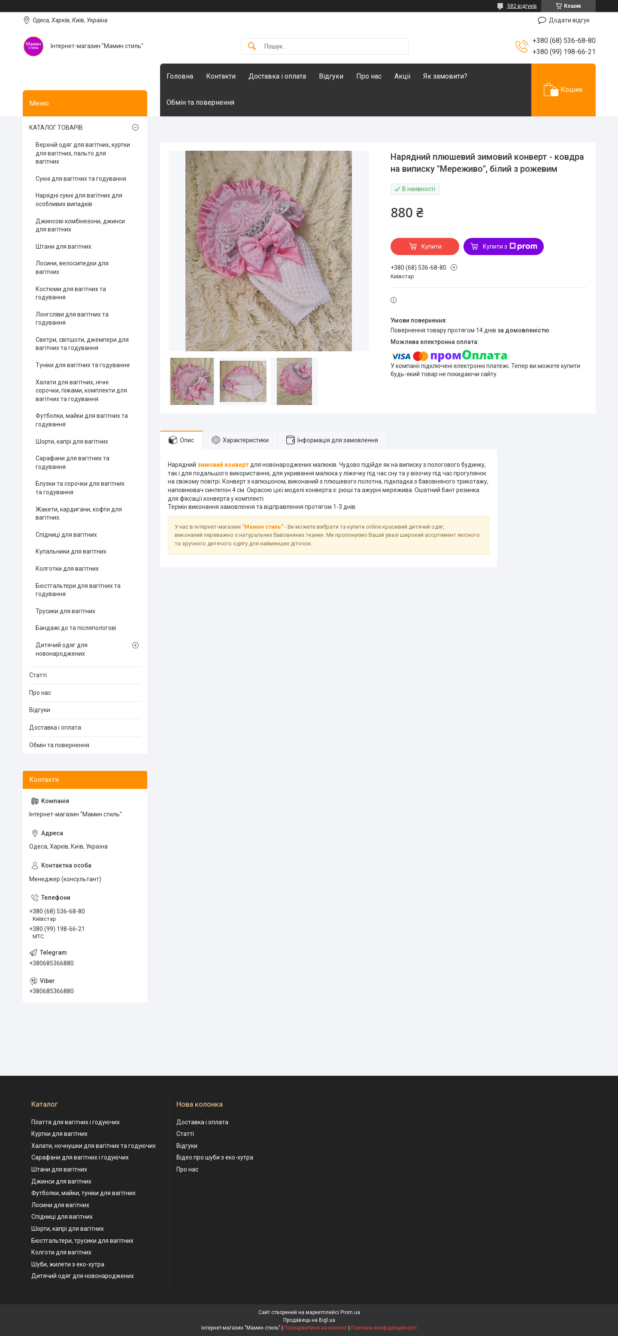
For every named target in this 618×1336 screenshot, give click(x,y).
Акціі (402, 76)
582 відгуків (522, 6)
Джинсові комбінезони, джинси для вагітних (80, 225)
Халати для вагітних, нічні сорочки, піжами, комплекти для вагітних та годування (81, 390)
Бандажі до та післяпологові (76, 627)
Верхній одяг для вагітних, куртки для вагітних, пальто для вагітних (83, 153)
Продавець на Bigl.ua (309, 1320)
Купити (431, 246)
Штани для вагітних (63, 246)
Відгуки (331, 76)
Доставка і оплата (277, 76)
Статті (38, 675)
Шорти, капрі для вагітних (72, 441)
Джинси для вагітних (61, 1181)
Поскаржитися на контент (315, 1328)
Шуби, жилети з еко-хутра (67, 1264)
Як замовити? (445, 76)
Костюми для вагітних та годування (71, 293)
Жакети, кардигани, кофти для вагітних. (79, 513)
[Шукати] (252, 46)
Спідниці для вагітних (66, 534)
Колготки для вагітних (67, 568)
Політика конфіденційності (384, 1328)
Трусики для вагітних (65, 611)
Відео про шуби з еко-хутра (214, 1157)
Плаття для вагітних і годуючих (75, 1122)
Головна (180, 76)
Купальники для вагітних (71, 551)
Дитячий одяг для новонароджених (62, 649)
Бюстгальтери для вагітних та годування (78, 590)
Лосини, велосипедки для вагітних (72, 267)
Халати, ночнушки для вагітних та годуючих (93, 1145)
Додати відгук (569, 20)
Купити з (510, 246)
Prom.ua (350, 1312)
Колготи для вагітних (61, 1252)
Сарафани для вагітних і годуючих (80, 1157)
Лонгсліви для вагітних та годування (72, 318)
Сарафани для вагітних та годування (72, 462)
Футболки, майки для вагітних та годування (82, 420)
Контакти (221, 76)
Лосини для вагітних (60, 1205)
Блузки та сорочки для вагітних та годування (80, 488)
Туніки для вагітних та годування (83, 365)
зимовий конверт (223, 464)
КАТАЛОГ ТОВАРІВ (56, 127)
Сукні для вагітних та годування (81, 178)
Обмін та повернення (200, 102)
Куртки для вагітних (59, 1133)
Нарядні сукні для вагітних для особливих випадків (79, 199)
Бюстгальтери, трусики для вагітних (82, 1240)
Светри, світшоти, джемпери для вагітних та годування (82, 344)
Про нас (369, 76)
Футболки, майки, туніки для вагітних (83, 1193)
